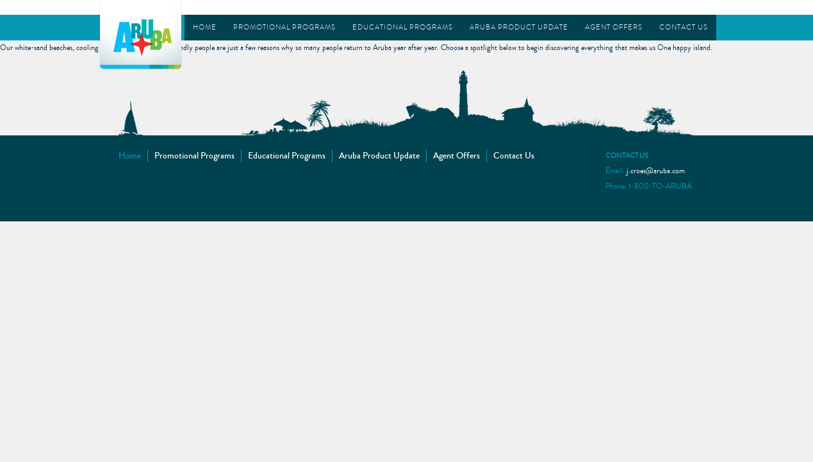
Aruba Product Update (519, 27)
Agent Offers (614, 27)
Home (205, 27)
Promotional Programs (284, 27)
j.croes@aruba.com (656, 171)
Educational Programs (402, 27)
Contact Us (683, 27)
